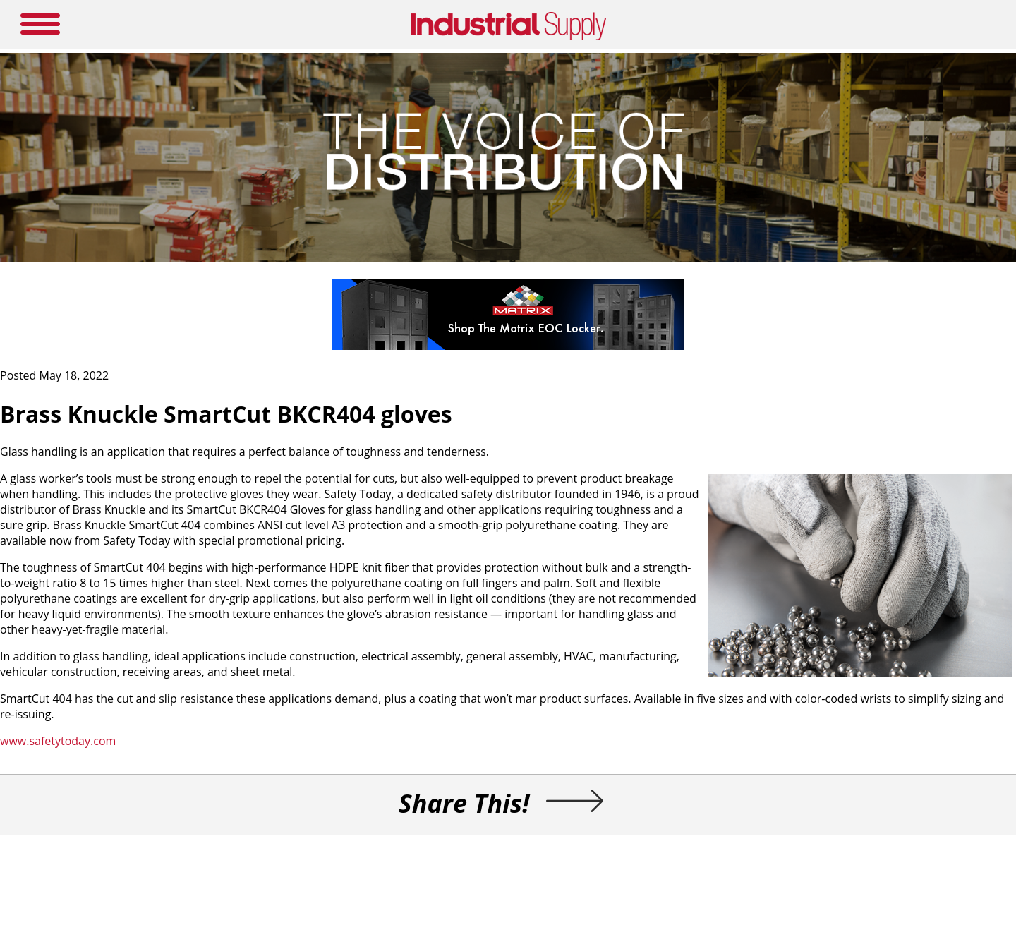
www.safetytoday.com (58, 741)
